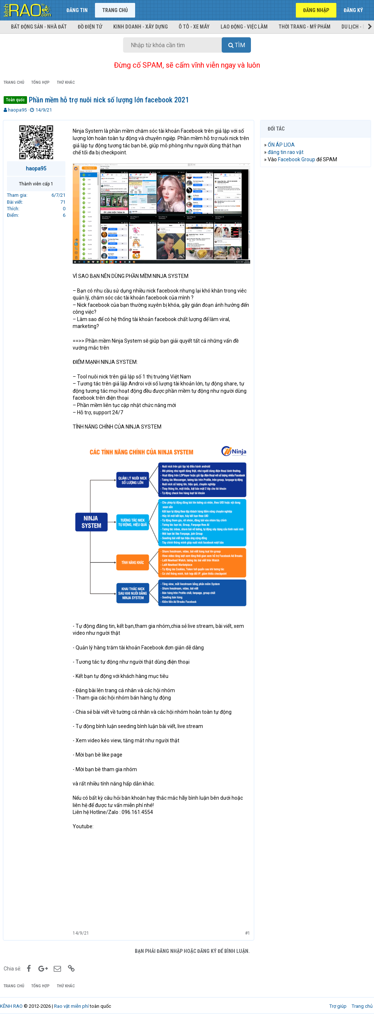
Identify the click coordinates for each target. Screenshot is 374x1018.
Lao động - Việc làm (244, 27)
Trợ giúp (338, 1003)
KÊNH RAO (11, 1003)
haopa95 (17, 110)
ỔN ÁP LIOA (281, 145)
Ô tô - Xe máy (194, 27)
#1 (246, 930)
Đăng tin (77, 10)
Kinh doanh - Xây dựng (140, 27)
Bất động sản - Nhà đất (39, 27)
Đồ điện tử (90, 27)
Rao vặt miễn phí (71, 1003)
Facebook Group (297, 159)
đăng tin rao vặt (286, 152)
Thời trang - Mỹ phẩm (305, 27)
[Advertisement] (315, 220)
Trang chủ (115, 10)
